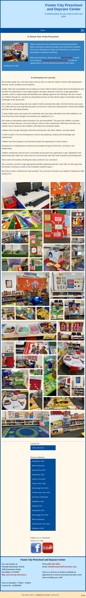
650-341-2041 (66, 58)
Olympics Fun (37, 506)
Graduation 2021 (38, 510)
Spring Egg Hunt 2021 (40, 515)
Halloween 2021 (38, 501)
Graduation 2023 (38, 461)
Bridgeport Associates (43, 595)
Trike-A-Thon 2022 (39, 483)
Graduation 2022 (38, 475)
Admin (83, 595)
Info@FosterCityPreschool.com (62, 567)
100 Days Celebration (40, 497)
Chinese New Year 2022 (41, 492)
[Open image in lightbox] (25, 195)
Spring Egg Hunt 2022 (40, 488)
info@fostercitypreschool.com (55, 60)
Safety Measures (38, 448)
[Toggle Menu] (82, 30)
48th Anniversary (38, 519)
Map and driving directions (14, 575)
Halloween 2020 (38, 528)
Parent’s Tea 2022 (39, 479)
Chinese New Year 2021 (41, 524)
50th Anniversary (38, 466)
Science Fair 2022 (39, 470)
